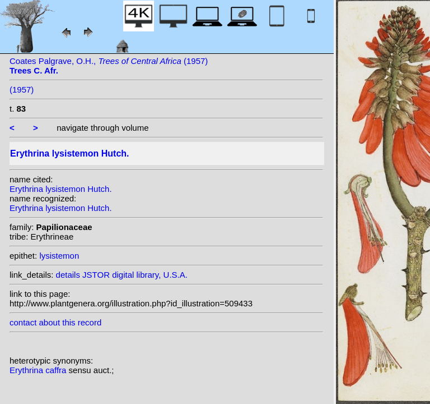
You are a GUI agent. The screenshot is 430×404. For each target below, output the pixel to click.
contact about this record (55, 322)
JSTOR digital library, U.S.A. (135, 274)
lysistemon (59, 255)
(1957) (22, 89)
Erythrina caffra (39, 370)
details (68, 274)
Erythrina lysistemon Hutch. (61, 189)
